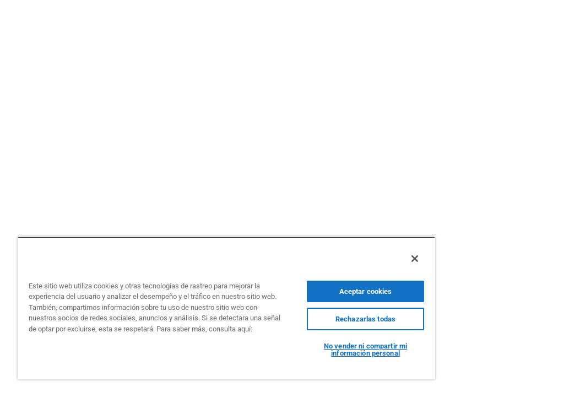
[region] (226, 308)
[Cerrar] (415, 258)
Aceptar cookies (365, 291)
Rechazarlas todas (365, 319)
